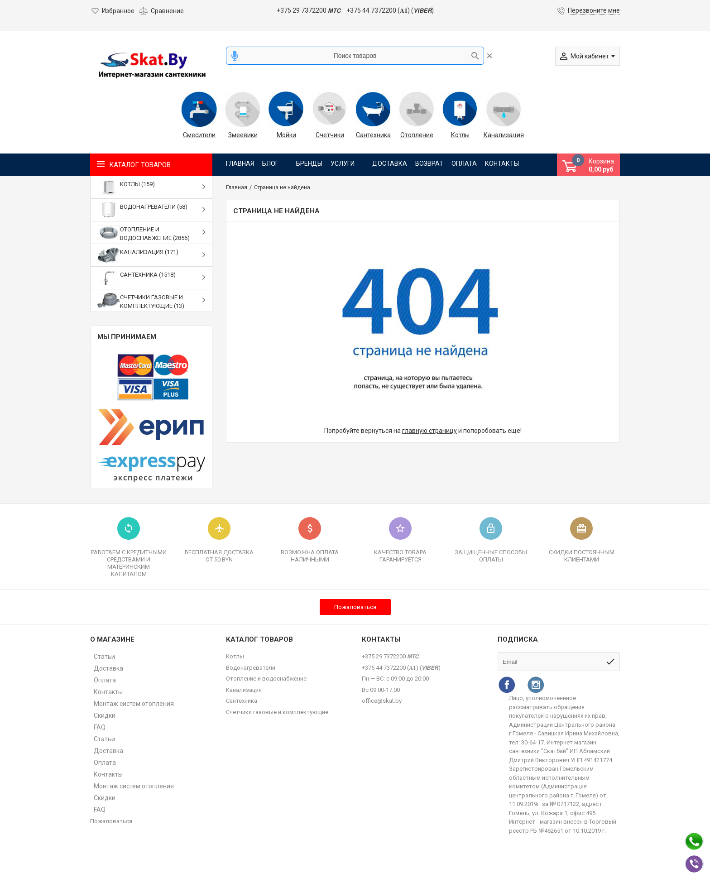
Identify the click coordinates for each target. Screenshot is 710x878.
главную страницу (429, 430)
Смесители (199, 135)
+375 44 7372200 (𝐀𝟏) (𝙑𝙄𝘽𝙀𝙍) (390, 10)
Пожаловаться (355, 607)
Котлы (460, 135)
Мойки (286, 135)
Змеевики (243, 135)
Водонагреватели (250, 667)
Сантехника (373, 135)
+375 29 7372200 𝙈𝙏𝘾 (309, 10)
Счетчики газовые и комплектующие (277, 712)
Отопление (416, 135)
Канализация (503, 135)
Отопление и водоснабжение (266, 678)
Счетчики (330, 135)
